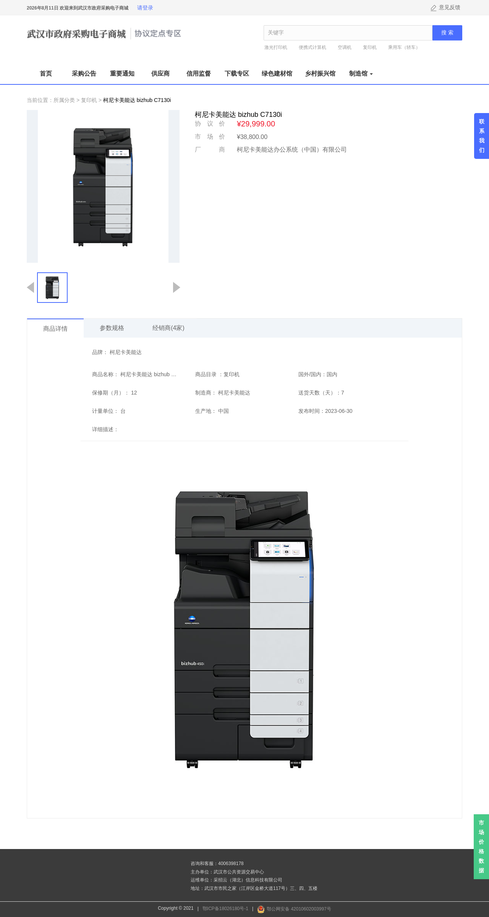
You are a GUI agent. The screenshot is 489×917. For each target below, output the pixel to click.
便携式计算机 (312, 47)
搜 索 (447, 33)
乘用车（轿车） (404, 47)
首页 (46, 73)
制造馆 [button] (361, 73)
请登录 (145, 8)
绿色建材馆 (277, 73)
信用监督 (198, 73)
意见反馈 (449, 7)
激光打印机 (275, 47)
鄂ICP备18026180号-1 (225, 908)
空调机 (344, 47)
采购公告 (84, 73)
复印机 (370, 47)
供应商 (160, 73)
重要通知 (122, 73)
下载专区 (237, 73)
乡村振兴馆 (320, 73)
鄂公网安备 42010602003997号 (299, 909)
